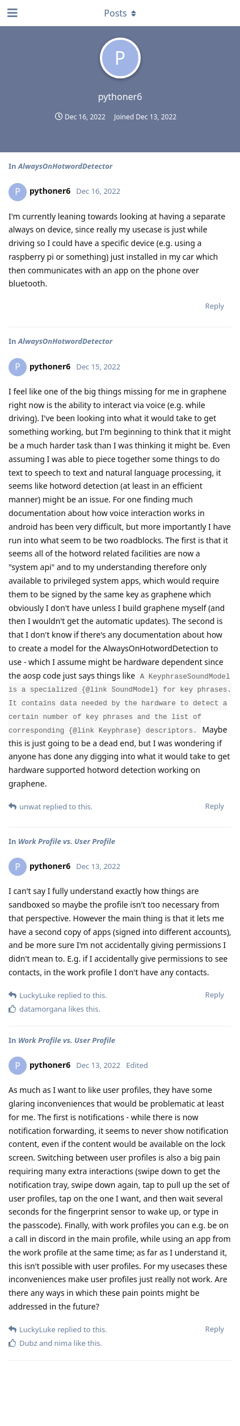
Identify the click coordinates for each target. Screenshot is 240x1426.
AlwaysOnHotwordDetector (65, 166)
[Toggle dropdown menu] (120, 13)
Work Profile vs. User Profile (66, 841)
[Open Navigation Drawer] (11, 13)
